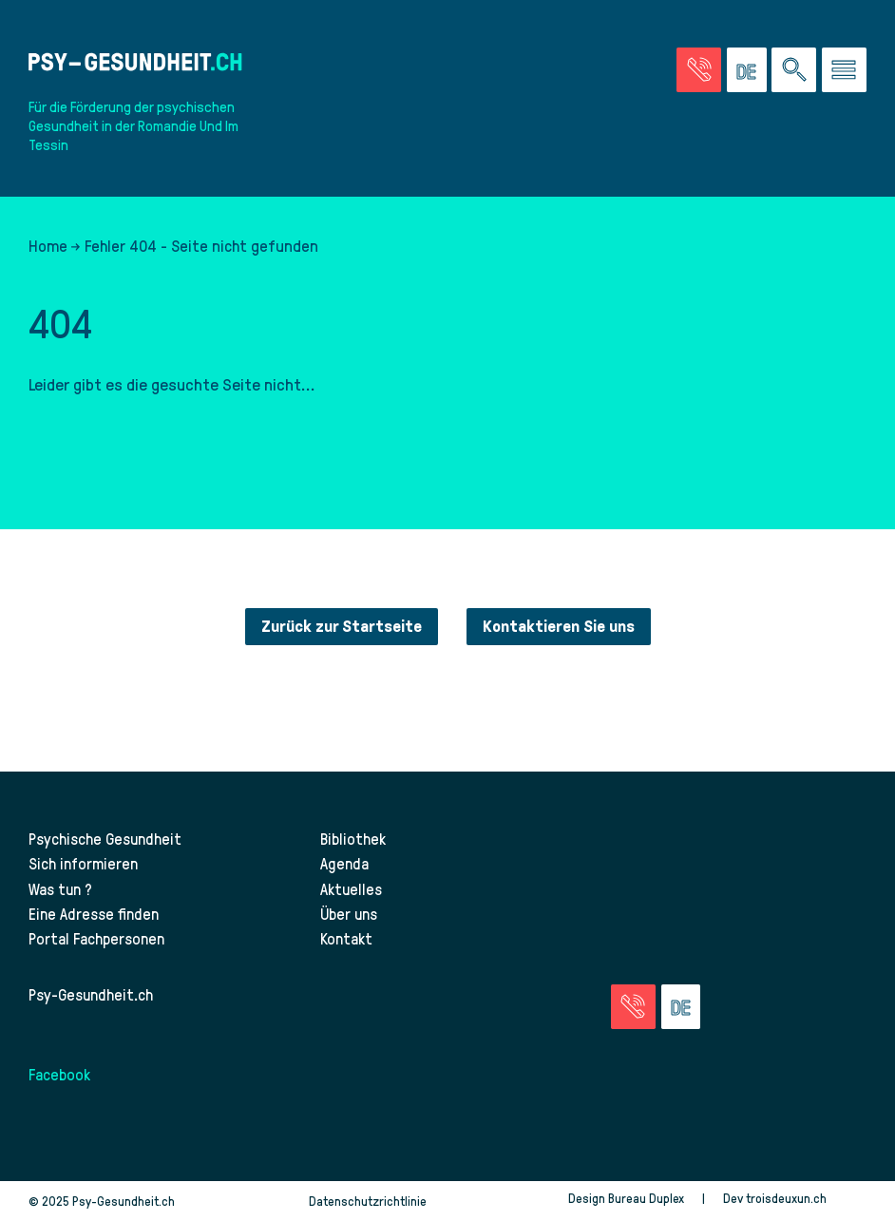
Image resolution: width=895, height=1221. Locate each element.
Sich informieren (83, 862)
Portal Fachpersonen (96, 937)
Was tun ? (60, 888)
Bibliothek (353, 838)
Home (48, 245)
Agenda (344, 862)
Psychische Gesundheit (105, 838)
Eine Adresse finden (94, 913)
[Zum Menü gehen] (844, 70)
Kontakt (346, 937)
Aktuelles (351, 888)
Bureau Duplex (646, 1198)
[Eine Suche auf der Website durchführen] (793, 70)
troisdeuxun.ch (806, 1198)
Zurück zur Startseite (341, 626)
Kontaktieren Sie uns (559, 626)
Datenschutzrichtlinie (368, 1200)
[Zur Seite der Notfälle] (698, 70)
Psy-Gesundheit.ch (91, 993)
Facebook (59, 1073)
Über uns (348, 913)
